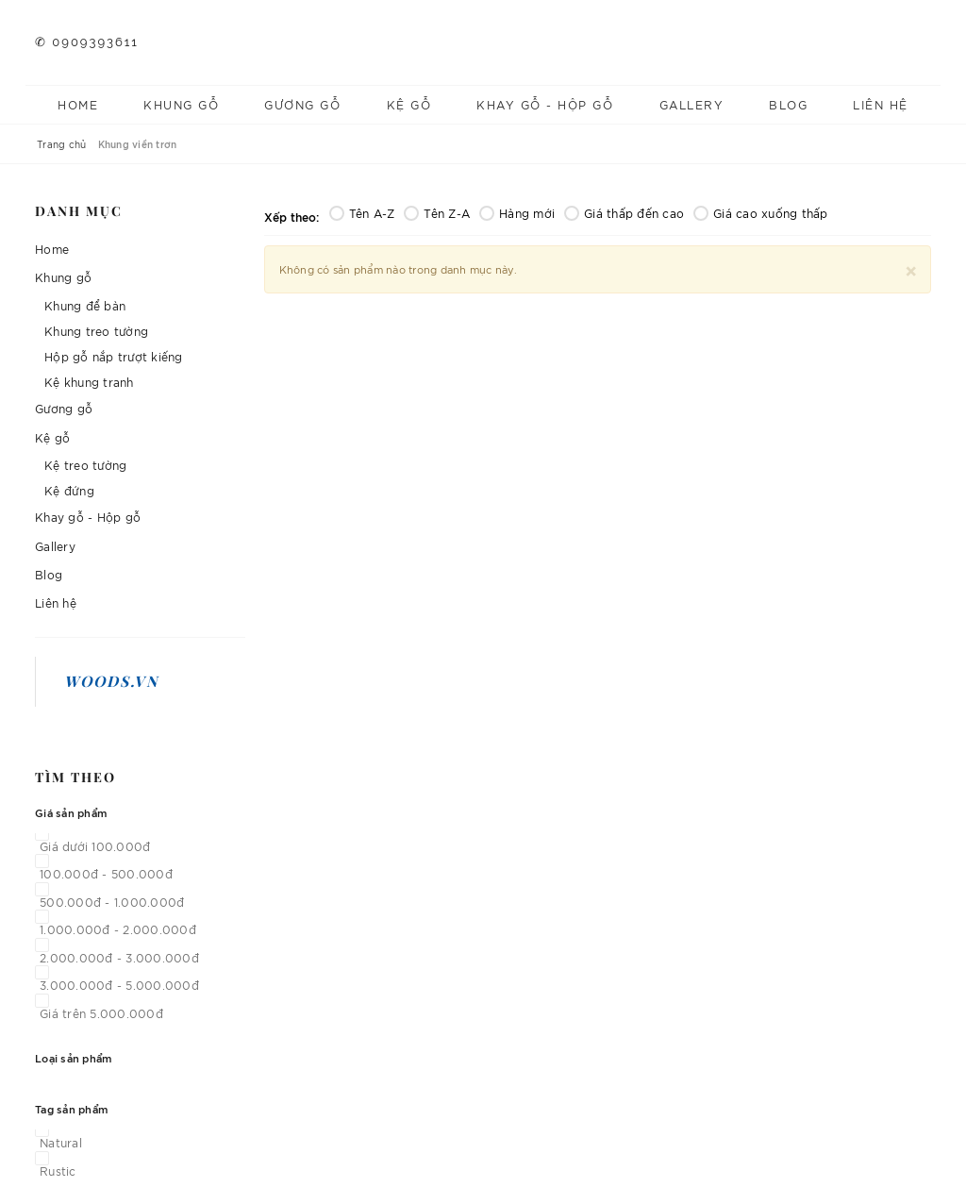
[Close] (911, 268)
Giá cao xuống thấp (760, 213)
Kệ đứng (69, 490)
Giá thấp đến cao (624, 213)
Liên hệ (880, 104)
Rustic (58, 1170)
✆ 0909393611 (87, 42)
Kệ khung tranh (89, 382)
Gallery (691, 104)
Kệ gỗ (409, 104)
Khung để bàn (84, 305)
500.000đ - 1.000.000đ (112, 902)
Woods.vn (111, 681)
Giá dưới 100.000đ (95, 846)
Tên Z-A (437, 213)
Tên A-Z (362, 213)
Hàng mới (517, 213)
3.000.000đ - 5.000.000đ (119, 985)
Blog (788, 104)
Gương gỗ (302, 104)
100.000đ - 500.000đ (106, 873)
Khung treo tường (96, 331)
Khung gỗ (181, 104)
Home (78, 104)
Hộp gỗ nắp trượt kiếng (113, 356)
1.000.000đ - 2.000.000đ (118, 929)
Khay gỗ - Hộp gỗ (544, 104)
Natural (61, 1142)
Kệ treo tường (85, 465)
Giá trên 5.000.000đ (101, 1013)
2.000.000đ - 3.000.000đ (119, 957)
